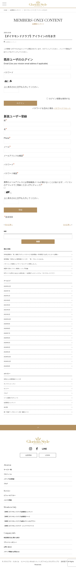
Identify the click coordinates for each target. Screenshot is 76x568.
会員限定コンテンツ (11, 42)
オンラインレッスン (10, 383)
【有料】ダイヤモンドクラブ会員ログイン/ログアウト (20, 521)
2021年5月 (7, 305)
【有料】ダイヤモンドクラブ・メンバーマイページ (19, 526)
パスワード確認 (11, 173)
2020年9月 (7, 324)
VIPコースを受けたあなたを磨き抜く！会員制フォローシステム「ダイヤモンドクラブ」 (30, 273)
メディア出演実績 (9, 479)
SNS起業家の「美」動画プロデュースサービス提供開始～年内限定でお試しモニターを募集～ (31, 254)
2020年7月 (7, 333)
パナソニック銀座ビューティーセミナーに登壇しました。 (21, 264)
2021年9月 (7, 300)
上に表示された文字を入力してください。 (22, 87)
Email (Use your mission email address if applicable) (26, 64)
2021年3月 (7, 309)
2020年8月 (7, 328)
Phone (7, 137)
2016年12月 (7, 361)
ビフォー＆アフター (10, 495)
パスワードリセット (62, 108)
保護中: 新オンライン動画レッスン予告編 (16, 268)
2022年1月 (7, 295)
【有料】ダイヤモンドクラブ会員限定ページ (17, 516)
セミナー (6, 388)
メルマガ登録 (8, 500)
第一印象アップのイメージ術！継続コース (16, 412)
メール (7, 146)
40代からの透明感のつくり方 (12, 379)
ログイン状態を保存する (59, 99)
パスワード (8, 72)
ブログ (6, 393)
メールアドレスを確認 (14, 155)
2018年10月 (7, 356)
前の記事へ (9, 225)
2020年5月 (7, 342)
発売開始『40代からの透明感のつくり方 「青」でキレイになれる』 (24, 259)
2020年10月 (7, 319)
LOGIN (47, 455)
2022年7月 (7, 291)
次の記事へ (67, 225)
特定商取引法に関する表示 (11, 537)
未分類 (6, 407)
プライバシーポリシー (10, 542)
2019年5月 (7, 347)
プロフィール (8, 474)
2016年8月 (7, 366)
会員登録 (28, 455)
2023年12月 (7, 286)
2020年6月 (7, 338)
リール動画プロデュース (11, 398)
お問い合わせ (8, 547)
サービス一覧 (8, 469)
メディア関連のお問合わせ (11, 551)
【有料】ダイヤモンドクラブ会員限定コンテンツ (18, 511)
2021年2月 (7, 314)
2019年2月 (7, 352)
